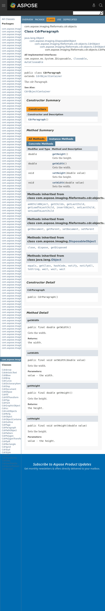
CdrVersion (7, 469)
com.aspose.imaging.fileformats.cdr (20, 70)
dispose (43, 247)
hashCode (59, 265)
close (31, 247)
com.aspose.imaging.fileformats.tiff (20, 227)
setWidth (58, 182)
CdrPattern (7, 433)
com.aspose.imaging (12, 29)
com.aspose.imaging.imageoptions (20, 265)
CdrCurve (6, 381)
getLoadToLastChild (41, 207)
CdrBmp (6, 378)
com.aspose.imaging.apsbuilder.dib (20, 31)
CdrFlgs (6, 400)
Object (56, 259)
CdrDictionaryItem (11, 383)
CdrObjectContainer (12, 419)
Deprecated (70, 19)
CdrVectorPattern (10, 466)
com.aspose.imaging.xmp (15, 298)
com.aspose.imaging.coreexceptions (20, 40)
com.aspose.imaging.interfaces (18, 268)
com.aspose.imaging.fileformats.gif (20, 153)
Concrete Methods (40, 143)
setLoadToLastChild (41, 210)
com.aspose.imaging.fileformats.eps (20, 147)
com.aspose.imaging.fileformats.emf (21, 119)
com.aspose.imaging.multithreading (20, 285)
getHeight (58, 154)
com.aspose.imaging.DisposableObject (53, 41)
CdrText (6, 455)
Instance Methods (61, 139)
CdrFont (6, 403)
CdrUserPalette (9, 463)
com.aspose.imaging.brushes (17, 37)
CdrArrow (6, 370)
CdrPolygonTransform (13, 438)
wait (45, 269)
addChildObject (38, 204)
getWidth (58, 163)
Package (39, 19)
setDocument (70, 229)
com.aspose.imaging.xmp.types (18, 320)
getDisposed (59, 247)
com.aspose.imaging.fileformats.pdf (20, 183)
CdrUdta (6, 460)
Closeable (80, 58)
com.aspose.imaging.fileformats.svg (20, 221)
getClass (45, 265)
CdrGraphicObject (11, 405)
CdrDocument (9, 389)
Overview (27, 19)
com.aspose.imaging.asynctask (18, 34)
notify (72, 265)
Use (59, 19)
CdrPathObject (9, 430)
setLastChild (85, 207)
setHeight (58, 173)
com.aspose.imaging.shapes (16, 290)
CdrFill (5, 394)
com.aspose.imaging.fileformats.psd (20, 188)
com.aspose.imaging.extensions (18, 59)
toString (33, 269)
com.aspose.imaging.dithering (17, 48)
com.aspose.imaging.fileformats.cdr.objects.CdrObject (67, 43)
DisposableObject (82, 241)
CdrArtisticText (9, 372)
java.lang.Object (34, 38)
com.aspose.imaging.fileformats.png (20, 186)
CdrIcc (5, 408)
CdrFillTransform (10, 397)
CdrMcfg (6, 414)
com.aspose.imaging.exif (15, 53)
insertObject (65, 207)
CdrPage (6, 425)
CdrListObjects (9, 411)
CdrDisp (6, 386)
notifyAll (86, 265)
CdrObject (7, 416)
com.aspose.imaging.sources (17, 296)
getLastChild (75, 204)
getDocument (36, 229)
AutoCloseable (33, 62)
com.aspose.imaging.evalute (17, 51)
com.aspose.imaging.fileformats (18, 62)
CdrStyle (6, 452)
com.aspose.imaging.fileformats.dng (20, 114)
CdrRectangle (9, 444)
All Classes (8, 19)
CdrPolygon (8, 436)
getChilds (57, 204)
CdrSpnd (6, 447)
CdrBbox (6, 375)
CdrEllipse (7, 392)
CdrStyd (6, 449)
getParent (53, 229)
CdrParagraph (9, 427)
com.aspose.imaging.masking (17, 271)
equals (32, 265)
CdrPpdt (6, 441)
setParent (87, 229)
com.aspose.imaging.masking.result (20, 279)
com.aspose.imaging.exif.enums (18, 56)
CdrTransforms (9, 458)
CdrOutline (7, 422)
